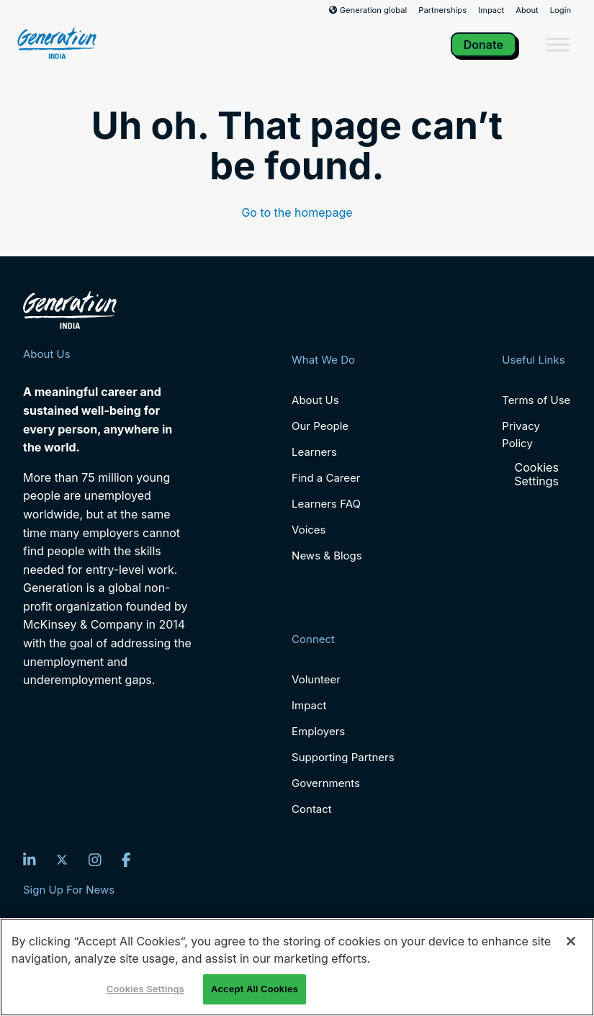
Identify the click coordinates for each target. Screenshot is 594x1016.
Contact (312, 809)
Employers (318, 731)
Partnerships (442, 10)
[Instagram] (95, 860)
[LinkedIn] (29, 860)
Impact (491, 10)
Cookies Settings (536, 474)
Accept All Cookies (254, 988)
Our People (320, 426)
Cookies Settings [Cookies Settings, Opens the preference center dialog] (145, 988)
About (527, 10)
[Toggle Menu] (558, 44)
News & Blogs (327, 555)
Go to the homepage (296, 212)
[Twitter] (62, 859)
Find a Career (326, 478)
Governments (326, 783)
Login (560, 10)
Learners (314, 452)
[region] (297, 967)
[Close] (571, 941)
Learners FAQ (326, 504)
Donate (483, 44)
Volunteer (316, 679)
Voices (308, 529)
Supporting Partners (343, 757)
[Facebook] (126, 860)
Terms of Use (536, 400)
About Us (315, 400)
